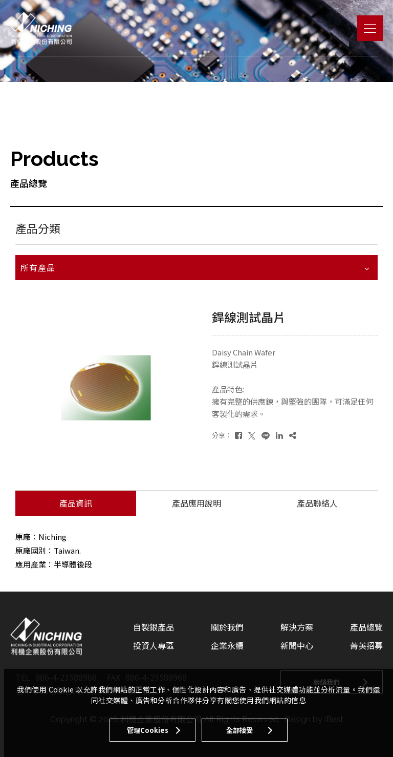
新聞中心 (296, 645)
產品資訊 (75, 503)
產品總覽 (366, 627)
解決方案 (296, 627)
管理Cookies (147, 730)
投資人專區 (153, 645)
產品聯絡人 (317, 503)
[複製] (292, 435)
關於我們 (227, 627)
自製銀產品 (153, 627)
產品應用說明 (196, 503)
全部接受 (239, 730)
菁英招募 (366, 645)
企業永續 (227, 645)
